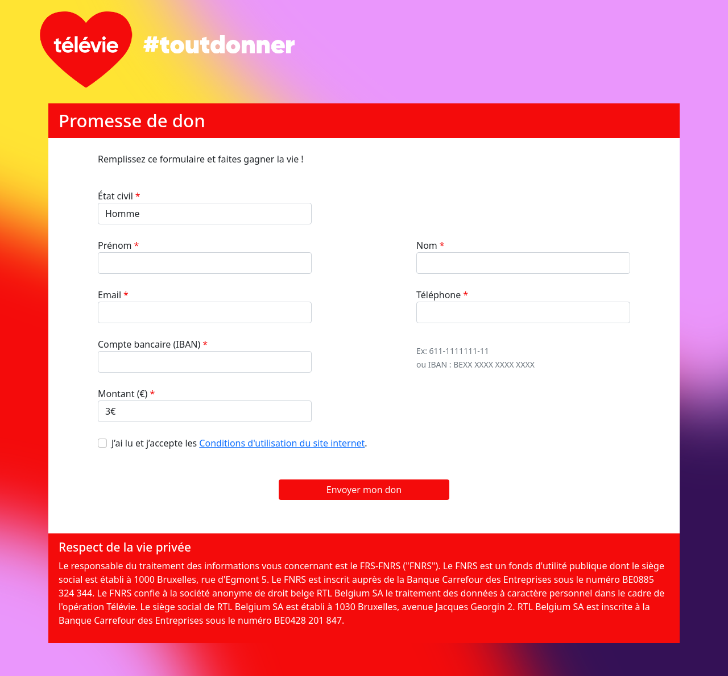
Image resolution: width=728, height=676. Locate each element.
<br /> (364, 373)
